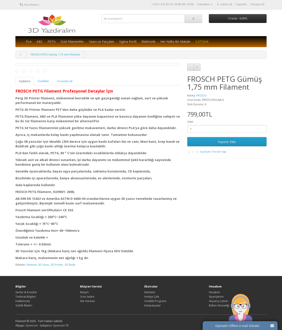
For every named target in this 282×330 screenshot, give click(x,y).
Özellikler (43, 81)
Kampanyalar (152, 305)
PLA (29, 41)
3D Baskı (70, 265)
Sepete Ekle (227, 141)
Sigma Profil (127, 41)
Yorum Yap (219, 152)
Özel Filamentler (72, 41)
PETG (52, 41)
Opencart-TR (61, 325)
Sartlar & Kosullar (26, 292)
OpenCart (31, 325)
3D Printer (57, 265)
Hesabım (214, 292)
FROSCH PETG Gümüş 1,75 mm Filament (55, 54)
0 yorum (205, 152)
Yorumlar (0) (64, 81)
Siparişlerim (216, 296)
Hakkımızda (22, 301)
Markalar (149, 292)
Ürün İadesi (87, 296)
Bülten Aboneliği (219, 305)
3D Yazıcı (43, 265)
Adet (190, 122)
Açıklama (24, 81)
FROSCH (201, 95)
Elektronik (148, 41)
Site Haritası (87, 301)
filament (32, 265)
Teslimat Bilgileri (25, 296)
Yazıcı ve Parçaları (101, 41)
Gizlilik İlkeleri (23, 305)
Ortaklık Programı (155, 301)
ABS (40, 41)
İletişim (84, 292)
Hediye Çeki (151, 296)
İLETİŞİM (201, 41)
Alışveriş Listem (218, 301)
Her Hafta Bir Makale (175, 41)
